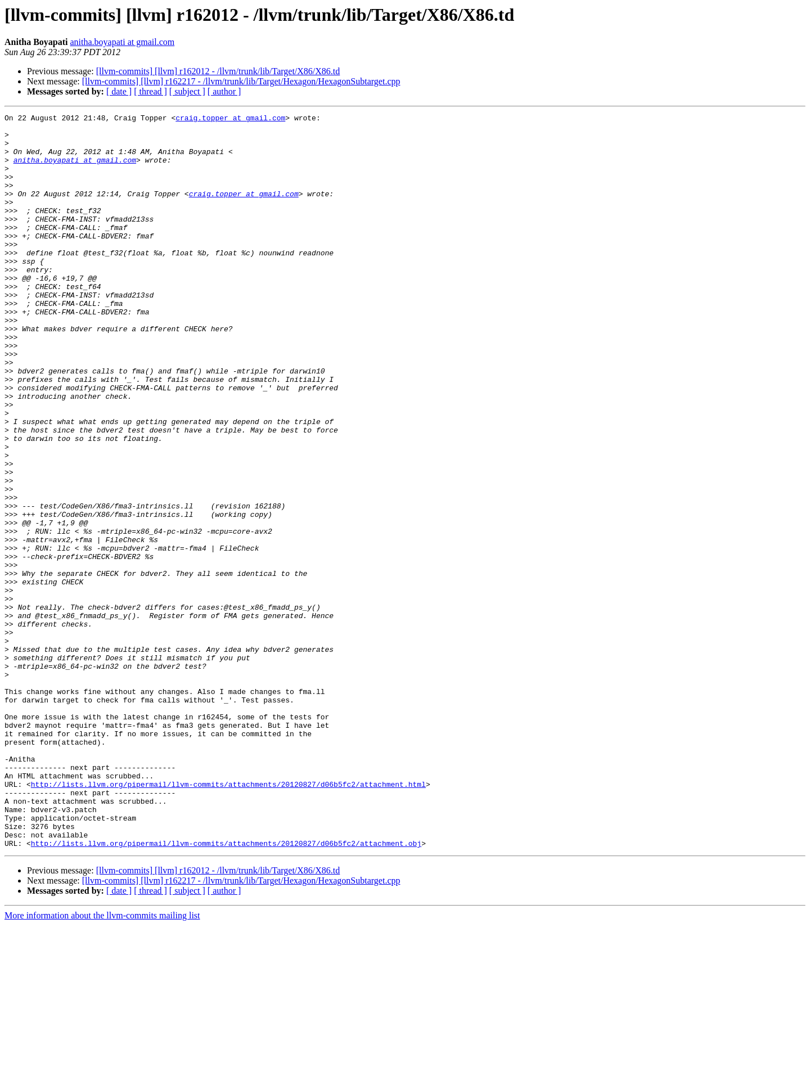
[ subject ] (187, 91)
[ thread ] (150, 91)
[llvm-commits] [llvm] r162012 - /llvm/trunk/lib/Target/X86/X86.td (218, 71)
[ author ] (224, 91)
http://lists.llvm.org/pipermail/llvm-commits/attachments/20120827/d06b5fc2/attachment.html (228, 919)
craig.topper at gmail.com (230, 119)
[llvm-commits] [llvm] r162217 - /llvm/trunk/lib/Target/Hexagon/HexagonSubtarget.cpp (241, 81)
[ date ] (119, 91)
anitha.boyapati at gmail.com (122, 42)
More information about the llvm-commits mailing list (102, 1062)
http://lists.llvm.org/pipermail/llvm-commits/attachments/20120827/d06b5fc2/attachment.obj (226, 990)
